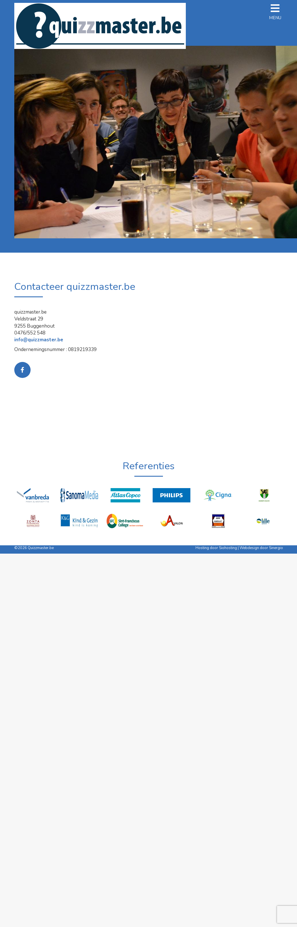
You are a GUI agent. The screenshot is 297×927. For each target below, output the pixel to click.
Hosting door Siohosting (217, 547)
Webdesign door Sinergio (261, 547)
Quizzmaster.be (41, 547)
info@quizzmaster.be (38, 339)
